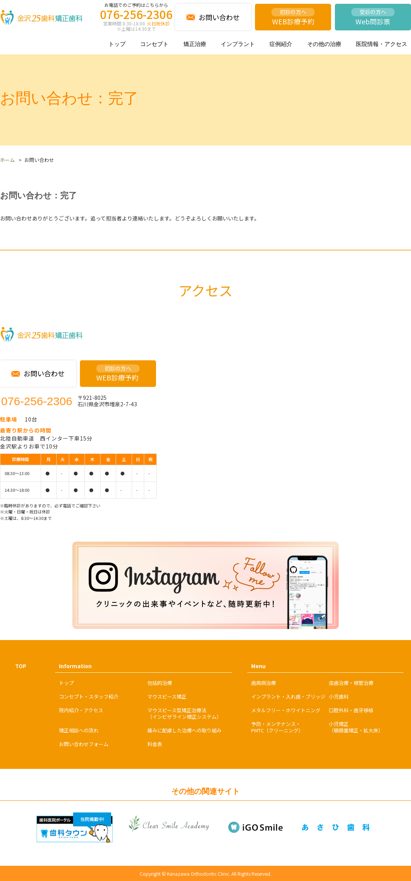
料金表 (154, 744)
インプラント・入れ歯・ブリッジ (288, 696)
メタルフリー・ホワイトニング (285, 710)
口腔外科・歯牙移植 (351, 710)
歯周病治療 (263, 682)
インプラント (238, 44)
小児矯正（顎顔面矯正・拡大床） (356, 727)
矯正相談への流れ (79, 730)
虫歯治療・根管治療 (351, 682)
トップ (117, 44)
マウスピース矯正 (166, 696)
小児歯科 (339, 696)
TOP (20, 666)
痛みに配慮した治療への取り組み (184, 730)
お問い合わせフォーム (83, 744)
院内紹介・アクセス (81, 710)
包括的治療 (159, 682)
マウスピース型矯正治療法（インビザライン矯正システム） (184, 713)
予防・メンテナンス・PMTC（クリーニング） (277, 727)
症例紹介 (280, 44)
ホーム (7, 159)
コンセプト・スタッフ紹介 (88, 696)
